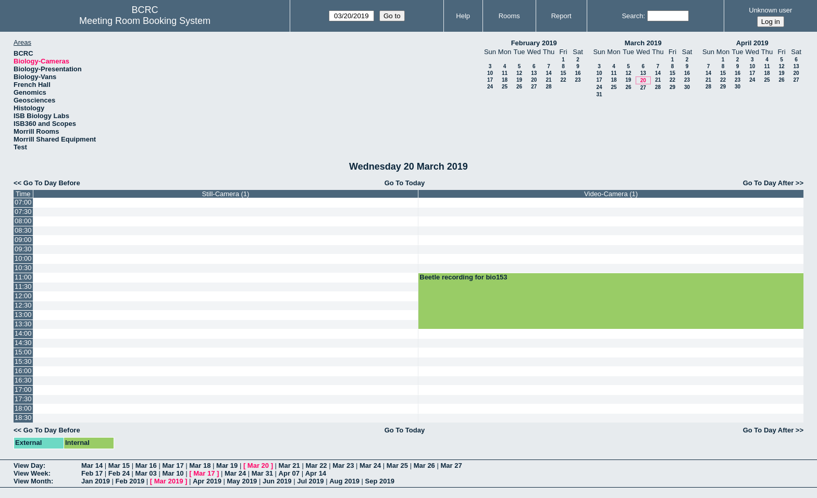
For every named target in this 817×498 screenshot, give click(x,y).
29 (672, 87)
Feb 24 (119, 473)
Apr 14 (315, 473)
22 (563, 80)
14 (548, 73)
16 (577, 73)
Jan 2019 (95, 481)
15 (563, 73)
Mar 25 (397, 465)
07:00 (23, 202)
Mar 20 (258, 465)
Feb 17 (92, 473)
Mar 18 (200, 465)
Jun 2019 (277, 481)
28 (548, 87)
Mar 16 (146, 465)
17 (490, 80)
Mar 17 (172, 465)
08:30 (23, 230)
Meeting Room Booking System (145, 21)
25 (504, 87)
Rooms (509, 16)
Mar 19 (227, 465)
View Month (32, 481)
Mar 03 (146, 473)
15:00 (23, 352)
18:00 (23, 408)
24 (490, 87)
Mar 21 (289, 465)
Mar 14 (92, 465)
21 (548, 80)
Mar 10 (172, 473)
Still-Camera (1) (225, 194)
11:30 (23, 286)
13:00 (23, 314)
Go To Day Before (51, 183)
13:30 (23, 324)
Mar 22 (316, 465)
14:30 (23, 343)
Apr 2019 (207, 481)
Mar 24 (370, 465)
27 (534, 87)
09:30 (23, 249)
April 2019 (752, 43)
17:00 (23, 389)
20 (534, 80)
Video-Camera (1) (611, 194)
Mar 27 (451, 465)
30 (687, 87)
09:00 (23, 240)
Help (463, 16)
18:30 (23, 418)
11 (504, 73)
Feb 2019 (130, 481)
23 (577, 80)
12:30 (23, 305)
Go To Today (405, 183)
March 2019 (643, 43)
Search (632, 16)
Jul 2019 (310, 481)
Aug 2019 (344, 481)
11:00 (23, 277)
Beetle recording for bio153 (463, 277)
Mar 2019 (168, 481)
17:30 (23, 399)
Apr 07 (289, 473)
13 (534, 73)
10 (490, 73)
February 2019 (534, 43)
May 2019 (242, 481)
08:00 (23, 221)
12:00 (23, 296)
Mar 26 (424, 465)
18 (504, 80)
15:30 (23, 361)
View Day (28, 465)
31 (599, 94)
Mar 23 (343, 465)
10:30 (23, 268)
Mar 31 (262, 473)
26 (519, 87)
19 (519, 80)
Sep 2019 (379, 481)
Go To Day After (768, 183)
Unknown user (770, 10)
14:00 (23, 333)
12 (519, 73)
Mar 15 (119, 465)
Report (561, 16)
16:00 (23, 371)
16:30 (23, 380)
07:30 (23, 211)
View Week (31, 473)
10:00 (23, 258)
